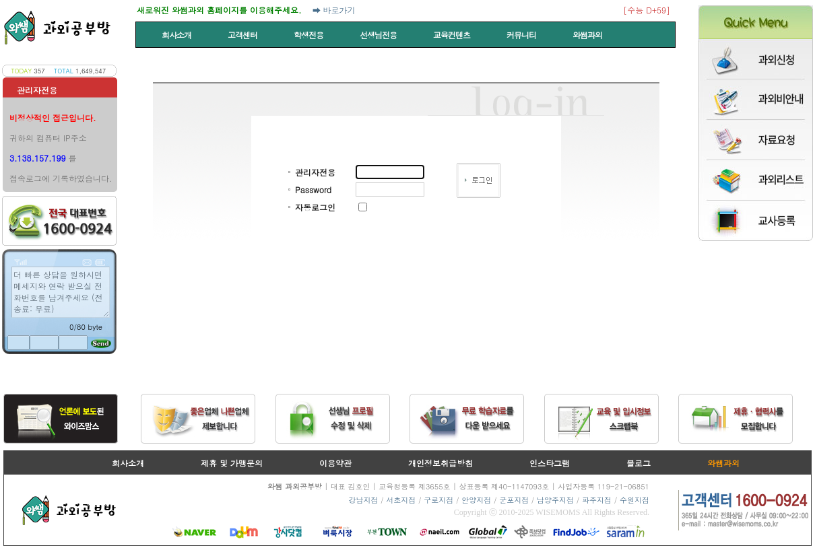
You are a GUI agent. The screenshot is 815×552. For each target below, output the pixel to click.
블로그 (638, 463)
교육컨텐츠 (452, 34)
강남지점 (363, 500)
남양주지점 (555, 500)
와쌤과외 (588, 34)
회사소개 (177, 34)
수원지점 (634, 500)
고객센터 (243, 34)
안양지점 (476, 500)
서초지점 (401, 500)
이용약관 (335, 463)
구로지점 (438, 500)
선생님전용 (379, 34)
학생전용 (309, 34)
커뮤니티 (522, 34)
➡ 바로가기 (334, 9)
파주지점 (597, 500)
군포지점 (514, 500)
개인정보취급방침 (440, 463)
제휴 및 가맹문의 (232, 463)
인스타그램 (549, 463)
